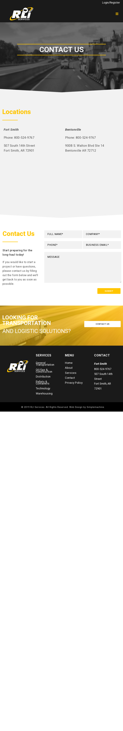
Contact (70, 377)
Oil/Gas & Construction (44, 370)
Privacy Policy (74, 382)
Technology (43, 388)
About (69, 367)
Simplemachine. (96, 407)
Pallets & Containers (43, 382)
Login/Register (111, 2)
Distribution (43, 376)
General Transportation (45, 363)
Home (69, 362)
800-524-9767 (102, 369)
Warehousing (44, 393)
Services (70, 372)
